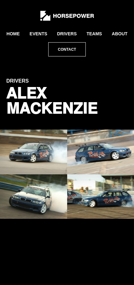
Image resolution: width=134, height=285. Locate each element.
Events (38, 33)
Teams (94, 33)
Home (13, 33)
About (120, 33)
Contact (67, 49)
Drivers (67, 33)
